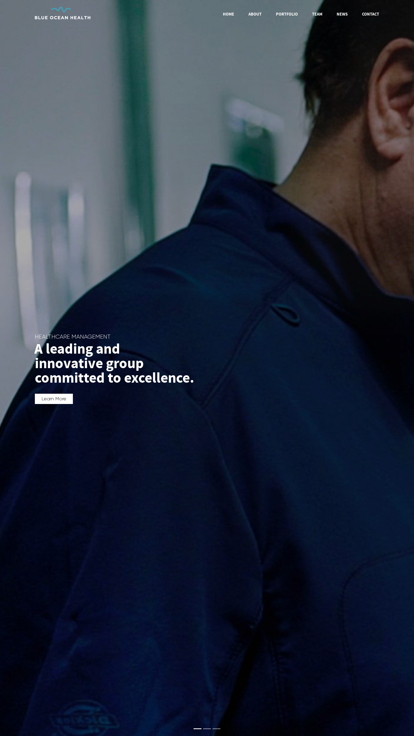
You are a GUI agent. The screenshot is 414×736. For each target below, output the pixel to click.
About (255, 14)
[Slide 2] (207, 729)
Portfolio (287, 14)
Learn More (53, 398)
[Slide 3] (216, 729)
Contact (370, 14)
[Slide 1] (197, 729)
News (342, 14)
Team (317, 14)
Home (228, 14)
